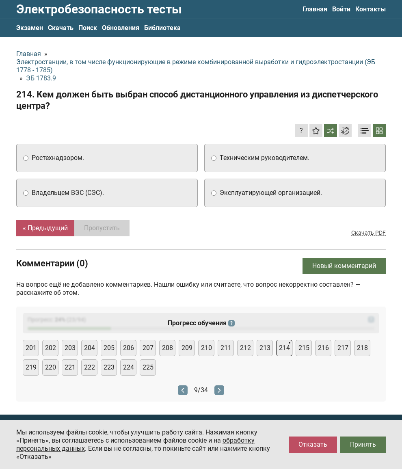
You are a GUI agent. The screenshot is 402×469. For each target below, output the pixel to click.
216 (323, 348)
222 (89, 367)
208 (167, 348)
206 (128, 348)
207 (148, 348)
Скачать (60, 28)
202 (50, 348)
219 (31, 367)
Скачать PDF (368, 232)
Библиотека (162, 28)
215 (303, 348)
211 (225, 348)
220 (50, 367)
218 (362, 348)
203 (70, 348)
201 (31, 348)
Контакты (370, 9)
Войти (341, 9)
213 (264, 348)
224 (128, 367)
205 (109, 348)
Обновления (120, 28)
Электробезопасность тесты (99, 9)
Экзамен (29, 28)
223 (109, 367)
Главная (315, 9)
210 (206, 348)
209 (187, 348)
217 (342, 348)
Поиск (87, 28)
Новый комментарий (344, 266)
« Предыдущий (45, 228)
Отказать (312, 444)
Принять (363, 444)
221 (70, 367)
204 (89, 348)
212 (245, 348)
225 (148, 367)
